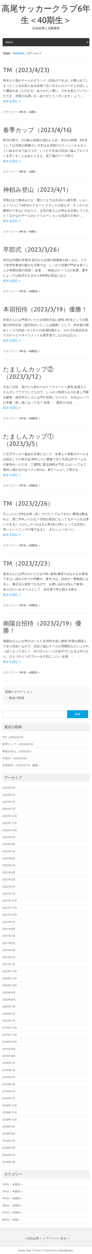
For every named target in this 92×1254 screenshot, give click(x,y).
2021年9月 (9, 921)
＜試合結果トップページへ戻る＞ (46, 1238)
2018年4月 (9, 1161)
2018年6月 (9, 1147)
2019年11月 (9, 1034)
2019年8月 (9, 1055)
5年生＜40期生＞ (30, 291)
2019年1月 (9, 1098)
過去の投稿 (14, 698)
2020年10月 (9, 985)
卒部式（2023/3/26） (33, 249)
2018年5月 (9, 1154)
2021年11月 (9, 907)
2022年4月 (9, 872)
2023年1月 (9, 808)
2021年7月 (9, 935)
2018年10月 (9, 1119)
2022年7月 (9, 851)
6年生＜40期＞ (28, 111)
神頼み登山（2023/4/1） (37, 189)
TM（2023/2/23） (28, 563)
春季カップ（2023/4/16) (37, 129)
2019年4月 (9, 1077)
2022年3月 (9, 879)
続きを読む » (12, 101)
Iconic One (24, 1250)
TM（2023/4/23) (26, 69)
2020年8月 (9, 999)
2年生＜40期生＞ (13, 1191)
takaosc (18, 53)
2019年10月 (9, 1041)
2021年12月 (9, 900)
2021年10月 (9, 914)
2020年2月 (9, 1013)
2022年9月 (9, 837)
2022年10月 (9, 830)
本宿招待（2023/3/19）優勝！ (45, 309)
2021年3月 (9, 957)
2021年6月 (9, 943)
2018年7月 (9, 1140)
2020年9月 (9, 992)
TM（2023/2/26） (28, 503)
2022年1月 (9, 893)
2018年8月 (9, 1133)
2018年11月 (9, 1112)
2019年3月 (9, 1084)
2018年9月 (9, 1126)
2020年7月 (9, 1006)
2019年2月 (9, 1091)
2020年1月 (9, 1020)
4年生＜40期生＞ (13, 1205)
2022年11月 (9, 822)
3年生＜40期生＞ (13, 1198)
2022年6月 (9, 858)
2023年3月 (9, 794)
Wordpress (66, 1250)
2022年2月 (9, 886)
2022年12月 (9, 815)
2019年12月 (9, 1027)
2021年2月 (9, 964)
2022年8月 (9, 844)
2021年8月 (9, 928)
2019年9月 (9, 1048)
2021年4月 (9, 950)
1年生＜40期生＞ (13, 1184)
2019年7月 (9, 1062)
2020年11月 (9, 978)
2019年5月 (9, 1070)
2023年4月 (9, 787)
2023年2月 (9, 801)
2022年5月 (9, 865)
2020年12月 (9, 971)
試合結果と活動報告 (46, 28)
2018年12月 (9, 1105)
